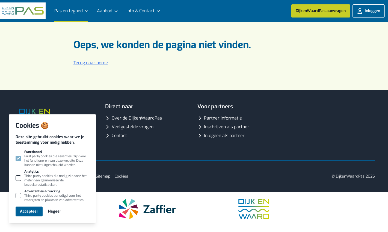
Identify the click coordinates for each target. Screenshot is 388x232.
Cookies (121, 176)
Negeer (54, 211)
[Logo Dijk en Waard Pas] (23, 10)
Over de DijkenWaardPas (133, 118)
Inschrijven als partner (223, 127)
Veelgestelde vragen (129, 127)
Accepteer (29, 211)
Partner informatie (219, 118)
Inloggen (368, 11)
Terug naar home (90, 63)
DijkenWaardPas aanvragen (321, 10)
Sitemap (103, 176)
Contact (116, 135)
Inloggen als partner (221, 135)
